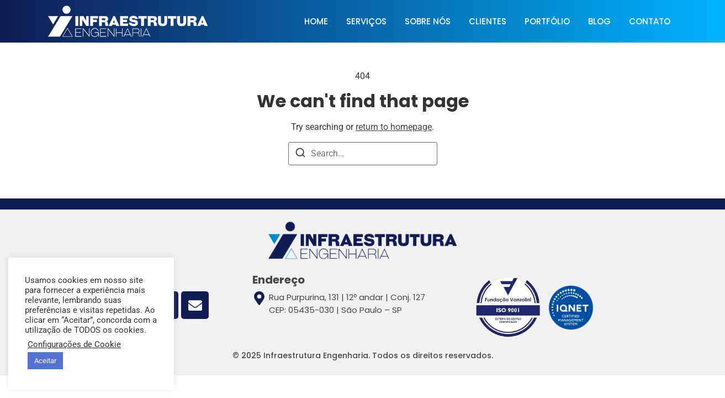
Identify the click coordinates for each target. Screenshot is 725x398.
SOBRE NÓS (428, 21)
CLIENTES (487, 21)
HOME (316, 21)
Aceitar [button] (45, 361)
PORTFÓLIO (547, 21)
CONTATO (649, 21)
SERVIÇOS (366, 21)
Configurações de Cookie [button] (74, 344)
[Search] (300, 154)
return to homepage (394, 127)
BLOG (599, 21)
